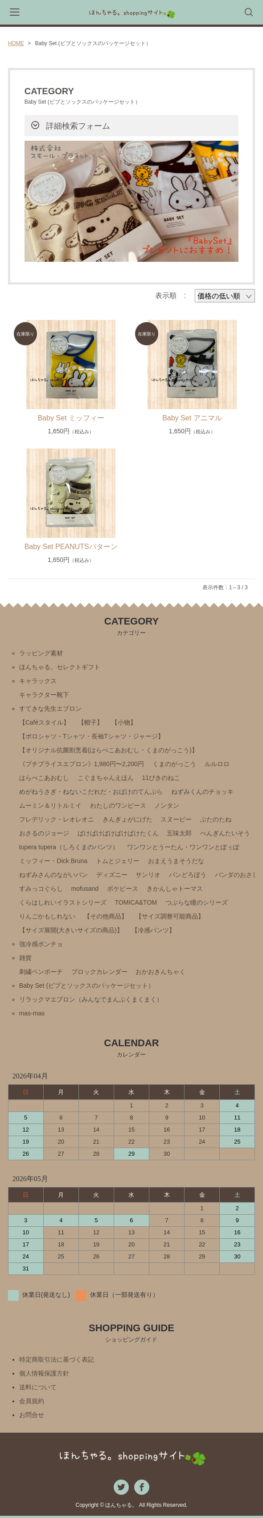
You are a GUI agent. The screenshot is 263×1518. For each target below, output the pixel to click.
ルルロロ (217, 763)
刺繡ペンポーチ (41, 971)
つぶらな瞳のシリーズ (196, 902)
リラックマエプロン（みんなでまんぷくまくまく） (91, 999)
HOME (16, 43)
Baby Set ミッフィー (70, 418)
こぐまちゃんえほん (106, 777)
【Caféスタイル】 (44, 722)
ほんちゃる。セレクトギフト (59, 667)
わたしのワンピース (118, 805)
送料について (38, 1387)
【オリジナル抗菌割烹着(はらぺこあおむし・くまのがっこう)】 (108, 750)
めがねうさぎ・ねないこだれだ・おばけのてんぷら (91, 791)
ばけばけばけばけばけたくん (118, 833)
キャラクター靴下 (44, 694)
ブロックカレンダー (99, 971)
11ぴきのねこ (161, 777)
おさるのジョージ (44, 833)
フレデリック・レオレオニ (56, 819)
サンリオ (148, 874)
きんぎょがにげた (127, 819)
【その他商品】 (105, 916)
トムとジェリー (118, 860)
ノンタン (166, 805)
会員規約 (31, 1401)
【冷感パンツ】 (153, 930)
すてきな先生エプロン (50, 708)
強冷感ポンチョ (41, 944)
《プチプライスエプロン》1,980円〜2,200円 (81, 763)
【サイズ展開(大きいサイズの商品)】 (71, 930)
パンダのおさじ (237, 874)
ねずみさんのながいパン (53, 874)
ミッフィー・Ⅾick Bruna (53, 860)
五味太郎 (179, 833)
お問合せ (31, 1414)
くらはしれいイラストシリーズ (63, 902)
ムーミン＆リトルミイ (50, 805)
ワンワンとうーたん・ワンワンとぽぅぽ (183, 847)
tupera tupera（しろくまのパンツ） (69, 847)
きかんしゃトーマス (175, 888)
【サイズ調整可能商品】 (170, 916)
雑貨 (25, 957)
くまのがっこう (174, 763)
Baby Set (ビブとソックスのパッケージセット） (86, 985)
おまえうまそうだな (176, 860)
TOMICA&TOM (136, 902)
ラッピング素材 (41, 653)
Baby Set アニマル (192, 418)
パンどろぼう (187, 874)
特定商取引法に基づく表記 (56, 1359)
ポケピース (122, 888)
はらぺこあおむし (44, 777)
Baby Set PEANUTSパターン (71, 546)
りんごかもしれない (47, 916)
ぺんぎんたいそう (225, 833)
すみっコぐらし (41, 888)
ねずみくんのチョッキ (202, 791)
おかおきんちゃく (160, 971)
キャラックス (38, 680)
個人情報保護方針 (44, 1373)
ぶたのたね (215, 819)
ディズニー (111, 874)
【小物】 (123, 722)
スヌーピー (176, 819)
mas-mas (32, 1013)
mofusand (85, 888)
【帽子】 (90, 722)
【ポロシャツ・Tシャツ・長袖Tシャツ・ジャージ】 (91, 736)
